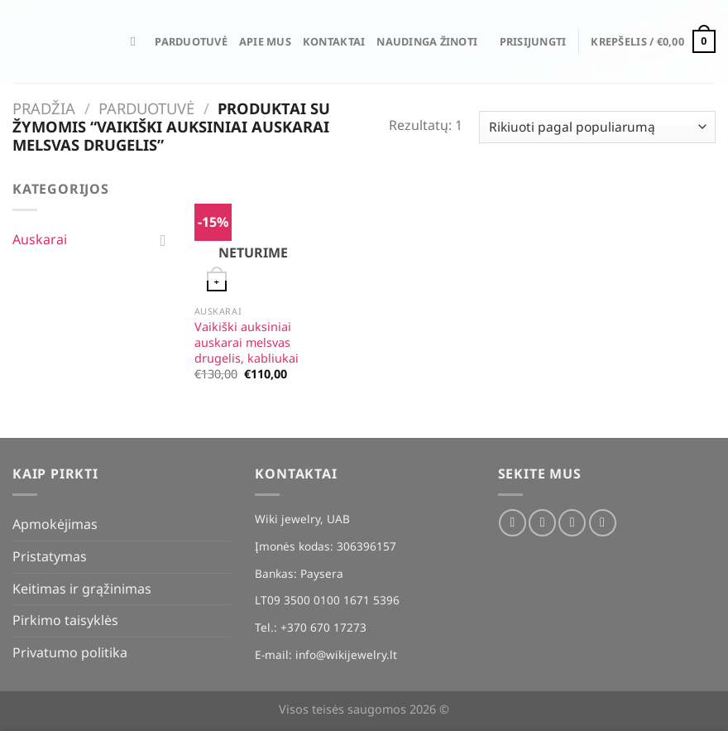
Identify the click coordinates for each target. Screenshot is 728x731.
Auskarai (39, 239)
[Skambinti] (602, 522)
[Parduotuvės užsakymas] (597, 127)
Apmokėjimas (55, 524)
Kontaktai (334, 41)
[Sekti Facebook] (512, 522)
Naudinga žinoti (426, 41)
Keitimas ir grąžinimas (81, 589)
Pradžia (43, 108)
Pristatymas (49, 556)
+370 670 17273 (323, 627)
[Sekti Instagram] (542, 522)
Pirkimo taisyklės (65, 620)
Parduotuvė (191, 41)
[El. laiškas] (572, 522)
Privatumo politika (69, 652)
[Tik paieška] (137, 41)
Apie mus (265, 41)
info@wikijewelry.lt (346, 654)
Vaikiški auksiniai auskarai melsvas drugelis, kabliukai (246, 342)
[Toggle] (163, 240)
